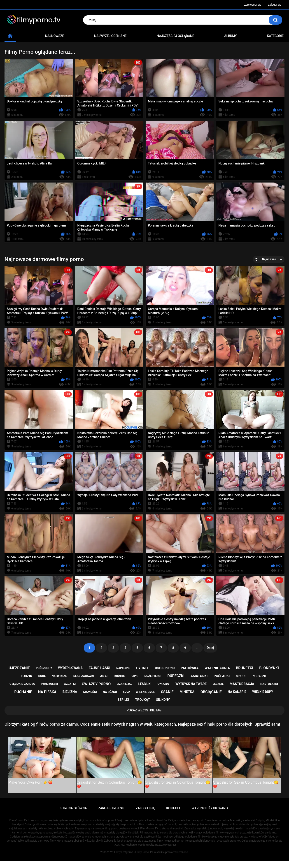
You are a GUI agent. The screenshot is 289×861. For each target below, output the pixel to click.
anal (104, 676)
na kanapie (237, 692)
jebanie (218, 683)
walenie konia (217, 668)
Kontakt (173, 808)
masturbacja (242, 684)
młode (241, 676)
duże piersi (152, 676)
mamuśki (90, 692)
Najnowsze (54, 36)
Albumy (230, 36)
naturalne (59, 676)
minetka (186, 692)
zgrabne (259, 676)
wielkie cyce (145, 692)
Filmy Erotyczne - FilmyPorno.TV (133, 852)
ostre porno (165, 668)
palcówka (190, 668)
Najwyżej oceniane (110, 36)
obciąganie (211, 692)
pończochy (44, 668)
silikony (163, 699)
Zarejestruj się (252, 4)
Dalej (210, 648)
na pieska (47, 692)
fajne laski (99, 668)
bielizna (70, 692)
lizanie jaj (124, 683)
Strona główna (10, 36)
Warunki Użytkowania (210, 808)
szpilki (123, 699)
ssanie (167, 692)
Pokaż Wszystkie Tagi (144, 710)
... (197, 648)
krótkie (120, 676)
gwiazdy (163, 683)
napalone (123, 668)
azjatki (70, 683)
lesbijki (144, 684)
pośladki (222, 676)
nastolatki (269, 683)
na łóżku (110, 692)
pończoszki (49, 683)
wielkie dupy (262, 692)
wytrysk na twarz (191, 684)
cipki (134, 676)
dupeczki (176, 676)
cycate (142, 668)
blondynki (269, 668)
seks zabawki (83, 676)
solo (126, 691)
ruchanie (23, 692)
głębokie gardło (22, 683)
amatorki (199, 676)
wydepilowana (70, 668)
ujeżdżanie (19, 668)
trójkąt (142, 700)
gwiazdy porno (96, 684)
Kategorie (275, 36)
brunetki (244, 668)
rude (42, 676)
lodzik (26, 676)
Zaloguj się (274, 4)
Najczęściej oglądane (175, 36)
